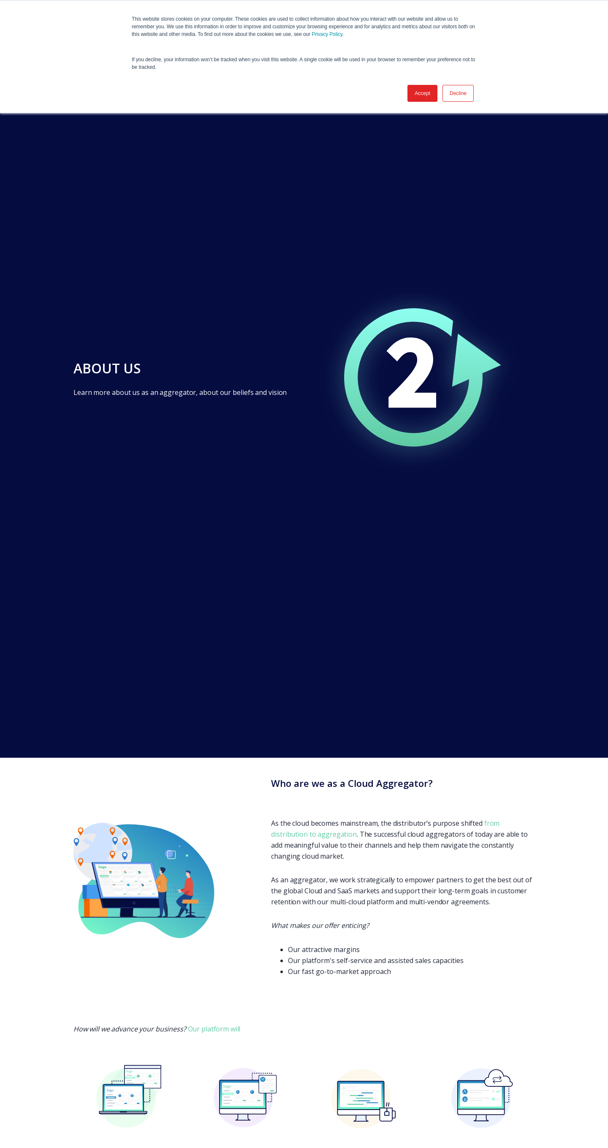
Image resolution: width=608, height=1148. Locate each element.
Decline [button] (458, 93)
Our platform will (214, 1029)
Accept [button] (422, 93)
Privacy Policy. (328, 34)
